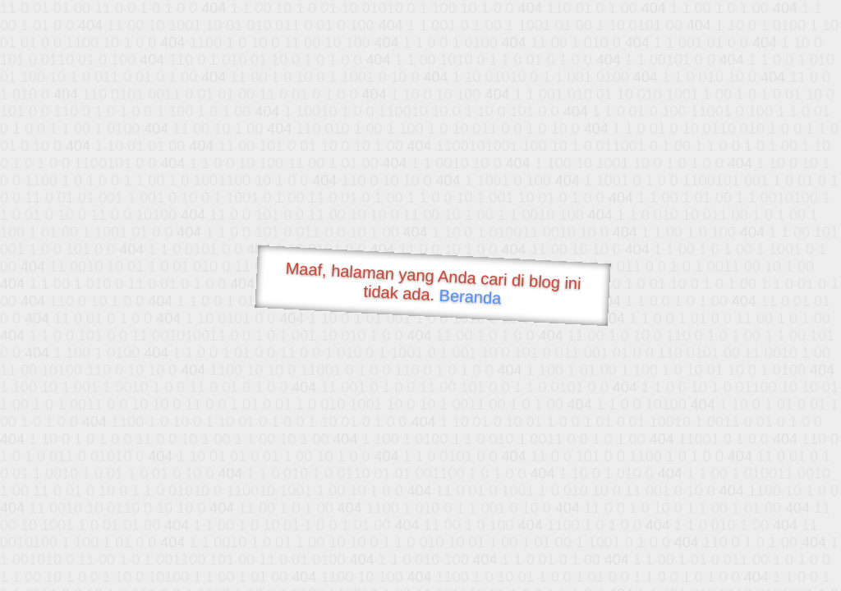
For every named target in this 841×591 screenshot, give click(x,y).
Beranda (470, 296)
